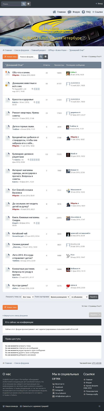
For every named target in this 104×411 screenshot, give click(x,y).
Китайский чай (19, 233)
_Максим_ (16, 247)
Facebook (59, 387)
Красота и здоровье (22, 99)
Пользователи (92, 391)
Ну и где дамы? (20, 285)
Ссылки (99, 12)
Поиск (23, 4)
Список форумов (21, 363)
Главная (61, 12)
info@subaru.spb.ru (63, 396)
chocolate (75, 217)
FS (72, 255)
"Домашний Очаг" (14, 65)
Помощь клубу (92, 394)
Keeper (74, 170)
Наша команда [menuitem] (11, 406)
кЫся (73, 285)
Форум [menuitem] (76, 12)
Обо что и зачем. (21, 72)
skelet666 (74, 83)
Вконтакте (59, 384)
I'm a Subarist (60, 393)
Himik (73, 154)
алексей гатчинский (80, 233)
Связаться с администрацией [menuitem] (35, 406)
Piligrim (15, 75)
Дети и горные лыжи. (23, 126)
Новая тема (11, 57)
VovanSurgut (18, 236)
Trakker (15, 129)
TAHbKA (15, 261)
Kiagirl (15, 223)
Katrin (15, 102)
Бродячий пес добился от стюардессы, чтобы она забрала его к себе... (25, 140)
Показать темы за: (20, 297)
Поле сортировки (52, 297)
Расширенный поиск (28, 4)
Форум (89, 383)
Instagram (59, 390)
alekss (15, 288)
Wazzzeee (75, 189)
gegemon (75, 112)
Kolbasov (75, 268)
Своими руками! (20, 244)
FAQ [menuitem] (88, 12)
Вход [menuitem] (100, 4)
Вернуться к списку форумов (16, 315)
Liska (72, 72)
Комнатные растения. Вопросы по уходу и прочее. (23, 272)
